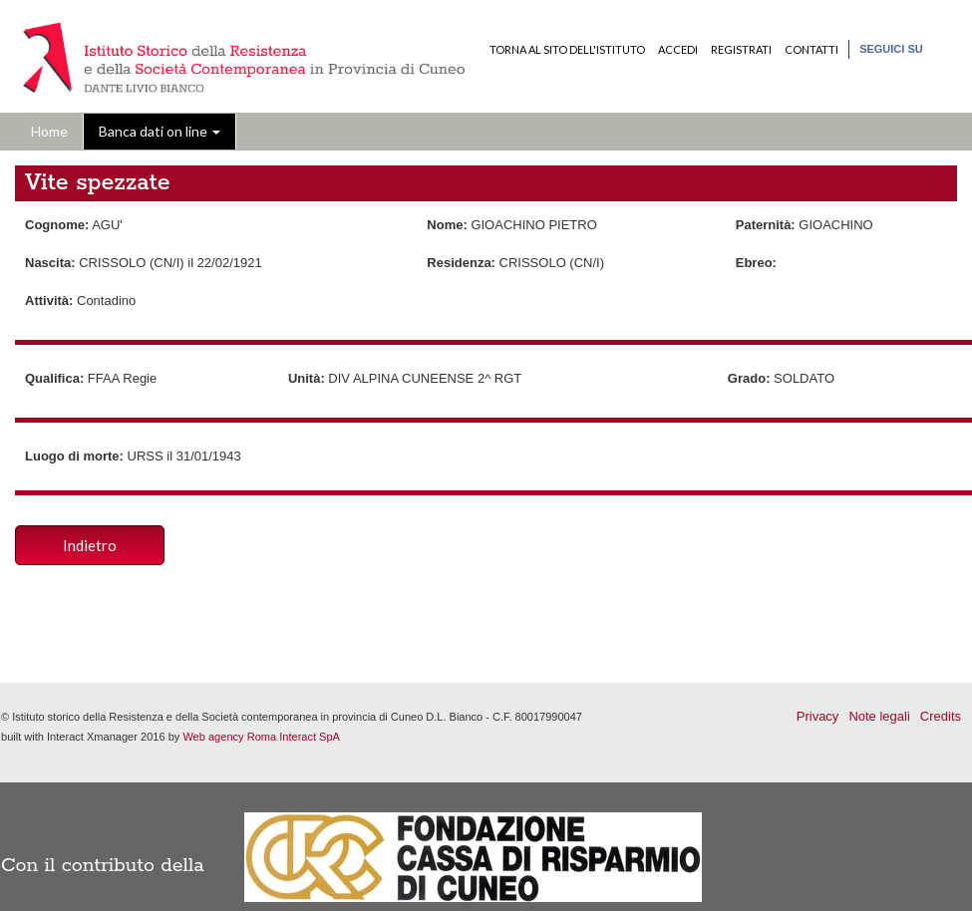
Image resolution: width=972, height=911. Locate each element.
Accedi (678, 49)
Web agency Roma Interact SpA (261, 737)
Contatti (811, 49)
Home (49, 131)
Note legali (878, 716)
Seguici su (891, 49)
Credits (940, 716)
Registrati (741, 49)
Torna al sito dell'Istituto (567, 49)
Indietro (90, 545)
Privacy (818, 716)
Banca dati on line (159, 131)
